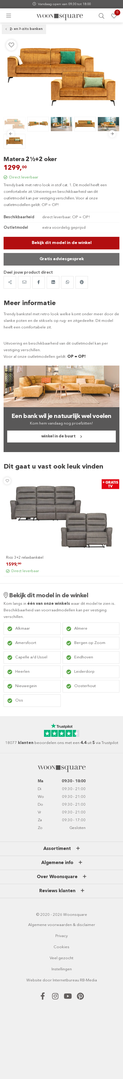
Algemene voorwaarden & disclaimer (61, 925)
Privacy (61, 936)
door (47, 980)
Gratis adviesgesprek (62, 259)
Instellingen (61, 969)
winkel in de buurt (58, 436)
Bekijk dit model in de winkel (62, 243)
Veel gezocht (61, 958)
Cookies (61, 947)
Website (34, 980)
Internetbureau (66, 980)
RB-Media (88, 980)
